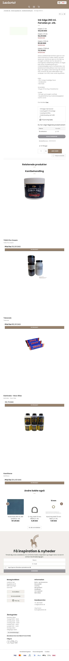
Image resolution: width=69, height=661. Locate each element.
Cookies (47, 651)
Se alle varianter (51, 136)
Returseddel (37, 584)
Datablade (37, 589)
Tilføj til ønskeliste (59, 155)
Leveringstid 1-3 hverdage (47, 111)
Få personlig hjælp (47, 120)
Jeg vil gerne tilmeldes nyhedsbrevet (19, 567)
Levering (36, 586)
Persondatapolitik (38, 651)
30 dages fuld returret (46, 109)
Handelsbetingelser (25, 651)
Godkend (34, 571)
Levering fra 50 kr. (45, 113)
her (47, 102)
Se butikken (15, 592)
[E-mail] (34, 564)
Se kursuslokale (15, 596)
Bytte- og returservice (41, 582)
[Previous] (7, 504)
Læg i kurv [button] (54, 151)
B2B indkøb (37, 593)
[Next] (61, 504)
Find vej (15, 600)
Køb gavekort (38, 587)
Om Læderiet (38, 591)
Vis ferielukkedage (13, 632)
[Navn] (34, 560)
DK (64, 3)
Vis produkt (34, 249)
